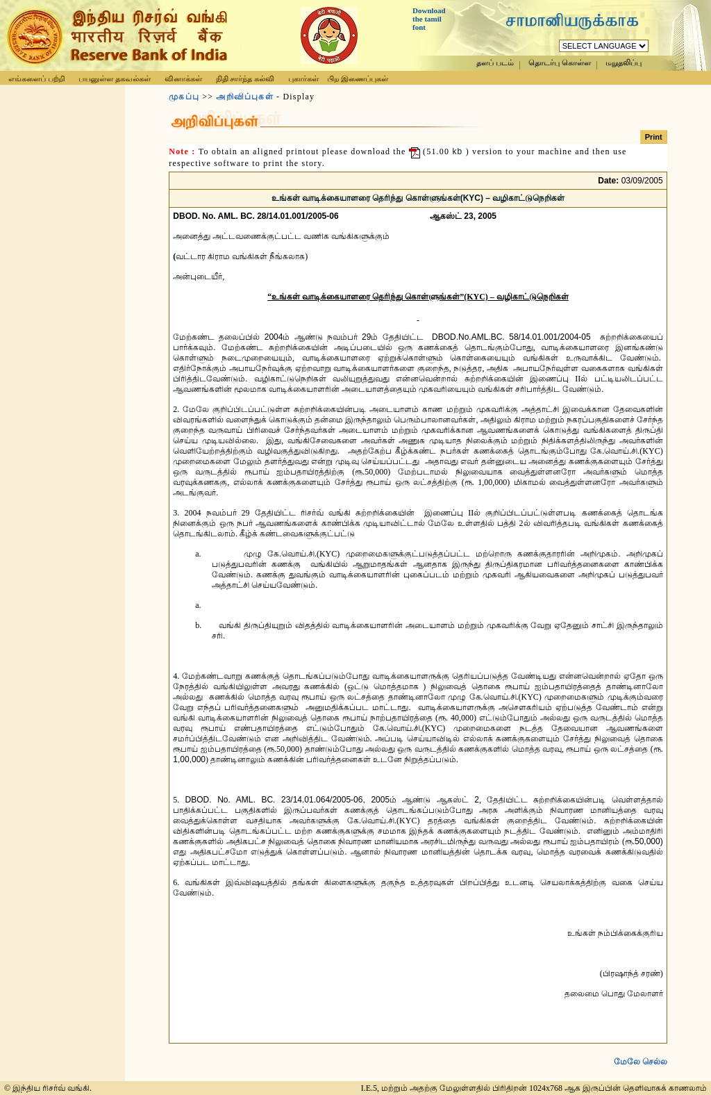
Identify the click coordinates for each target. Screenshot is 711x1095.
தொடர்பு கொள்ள (559, 63)
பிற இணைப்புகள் (357, 78)
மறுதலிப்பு (623, 63)
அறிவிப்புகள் (244, 96)
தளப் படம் (495, 63)
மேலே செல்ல (640, 1050)
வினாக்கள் (183, 78)
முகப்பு (184, 96)
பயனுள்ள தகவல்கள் (114, 78)
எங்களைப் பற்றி (36, 78)
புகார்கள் (303, 78)
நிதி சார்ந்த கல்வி (245, 78)
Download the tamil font (429, 18)
